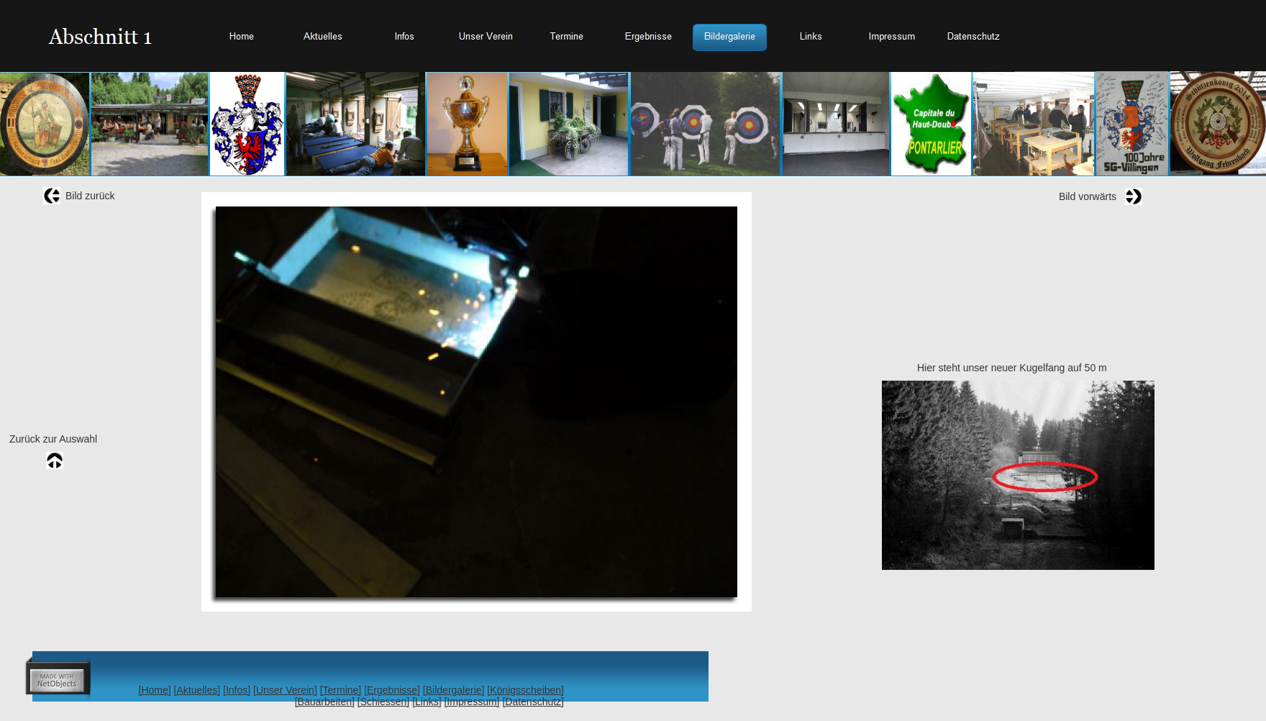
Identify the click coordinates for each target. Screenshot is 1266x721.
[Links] (426, 701)
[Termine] (341, 690)
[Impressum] (471, 701)
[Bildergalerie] (454, 690)
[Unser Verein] (285, 690)
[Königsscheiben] (525, 690)
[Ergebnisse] (392, 690)
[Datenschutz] (533, 701)
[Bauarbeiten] (325, 701)
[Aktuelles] (197, 690)
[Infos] (236, 690)
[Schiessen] (383, 701)
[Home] (155, 690)
